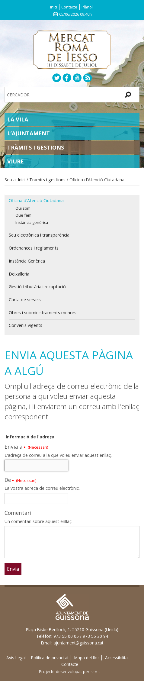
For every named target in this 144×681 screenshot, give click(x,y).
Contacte (69, 7)
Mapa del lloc (86, 657)
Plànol (87, 7)
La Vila (17, 119)
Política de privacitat (50, 657)
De (8, 479)
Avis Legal (16, 657)
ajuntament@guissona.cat (78, 643)
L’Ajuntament (28, 133)
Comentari (18, 512)
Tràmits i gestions (35, 147)
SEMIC (96, 672)
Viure (15, 161)
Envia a (14, 446)
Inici (53, 7)
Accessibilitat (117, 657)
